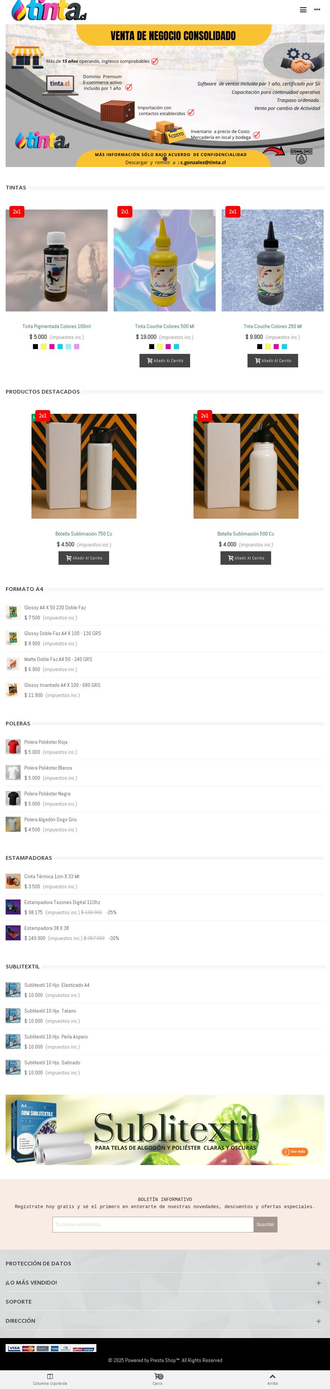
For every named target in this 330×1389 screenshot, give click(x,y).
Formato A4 (25, 589)
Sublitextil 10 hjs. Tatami (50, 1010)
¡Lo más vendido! (31, 1283)
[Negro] (35, 346)
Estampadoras (29, 858)
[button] (165, 159)
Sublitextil (23, 967)
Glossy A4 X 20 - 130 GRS (50, 659)
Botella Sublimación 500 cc (246, 533)
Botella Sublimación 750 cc (84, 533)
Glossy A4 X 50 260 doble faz (55, 685)
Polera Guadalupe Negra (49, 819)
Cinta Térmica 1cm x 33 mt (52, 876)
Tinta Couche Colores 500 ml (164, 326)
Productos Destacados (43, 392)
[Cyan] (60, 346)
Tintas (16, 188)
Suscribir (265, 1224)
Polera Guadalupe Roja (48, 742)
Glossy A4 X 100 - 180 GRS (52, 607)
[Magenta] (52, 346)
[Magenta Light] (77, 346)
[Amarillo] (43, 346)
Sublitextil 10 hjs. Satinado (52, 1062)
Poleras (18, 724)
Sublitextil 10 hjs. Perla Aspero (56, 1036)
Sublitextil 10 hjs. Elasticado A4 (57, 985)
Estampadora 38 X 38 (46, 928)
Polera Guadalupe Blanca (50, 793)
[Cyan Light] (68, 346)
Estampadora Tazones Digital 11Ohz (62, 902)
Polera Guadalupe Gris (47, 767)
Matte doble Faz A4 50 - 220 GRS (58, 633)
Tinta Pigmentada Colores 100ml (56, 326)
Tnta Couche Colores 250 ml (273, 326)
